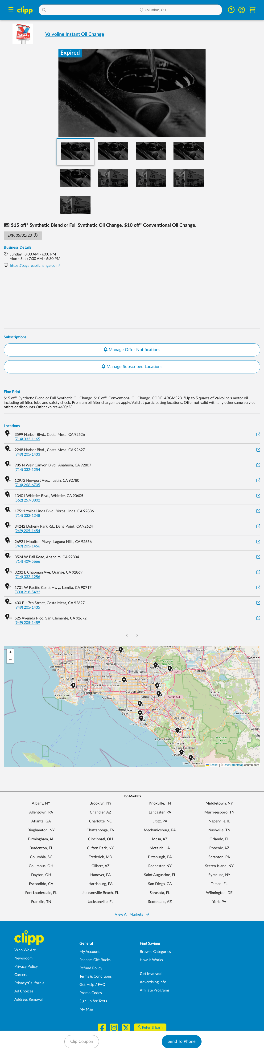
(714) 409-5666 (27, 561)
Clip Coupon (81, 1042)
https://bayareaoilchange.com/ (35, 265)
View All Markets (132, 914)
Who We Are (25, 950)
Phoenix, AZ (219, 848)
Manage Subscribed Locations (132, 366)
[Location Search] (179, 10)
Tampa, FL (219, 884)
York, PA (219, 902)
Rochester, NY (160, 866)
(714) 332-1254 (27, 470)
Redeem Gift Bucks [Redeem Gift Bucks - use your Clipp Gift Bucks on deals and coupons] (95, 960)
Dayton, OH (41, 875)
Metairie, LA (160, 848)
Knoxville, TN (160, 803)
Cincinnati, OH (100, 839)
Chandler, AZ (100, 812)
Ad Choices (23, 991)
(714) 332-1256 (27, 577)
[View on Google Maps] (258, 435)
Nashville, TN (219, 830)
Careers (20, 975)
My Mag (86, 1009)
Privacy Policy (26, 966)
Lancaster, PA (160, 812)
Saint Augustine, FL (160, 875)
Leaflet (212, 765)
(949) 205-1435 (27, 607)
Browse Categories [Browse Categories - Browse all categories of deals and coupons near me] (155, 952)
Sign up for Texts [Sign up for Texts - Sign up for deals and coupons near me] (93, 1001)
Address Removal (28, 999)
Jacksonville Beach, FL (100, 893)
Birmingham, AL (41, 839)
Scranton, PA (219, 857)
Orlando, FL (219, 839)
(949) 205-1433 (27, 454)
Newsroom (23, 958)
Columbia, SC (41, 857)
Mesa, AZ (160, 839)
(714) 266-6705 (27, 485)
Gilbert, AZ (100, 866)
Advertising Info (153, 982)
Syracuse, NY (219, 875)
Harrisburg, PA (100, 884)
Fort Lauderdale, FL (41, 893)
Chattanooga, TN (101, 830)
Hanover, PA (100, 875)
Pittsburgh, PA (160, 857)
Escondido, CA (41, 884)
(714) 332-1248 (27, 516)
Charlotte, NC (100, 821)
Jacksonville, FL (100, 902)
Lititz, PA (160, 821)
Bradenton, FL (41, 848)
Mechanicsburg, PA (160, 830)
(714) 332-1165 (27, 439)
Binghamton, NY (41, 830)
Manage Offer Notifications (132, 349)
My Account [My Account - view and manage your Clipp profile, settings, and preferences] (89, 952)
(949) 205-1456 (27, 546)
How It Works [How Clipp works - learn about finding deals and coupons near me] (151, 960)
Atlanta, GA (41, 821)
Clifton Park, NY (100, 848)
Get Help (86, 985)
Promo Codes (90, 993)
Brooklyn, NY (100, 803)
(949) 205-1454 (27, 531)
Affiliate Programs (154, 990)
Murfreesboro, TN (219, 812)
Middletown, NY (219, 803)
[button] (87, 9)
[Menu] (10, 10)
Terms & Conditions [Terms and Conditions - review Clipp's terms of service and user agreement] (95, 976)
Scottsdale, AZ (160, 902)
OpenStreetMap (233, 765)
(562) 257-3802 (27, 500)
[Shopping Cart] (252, 10)
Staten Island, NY (219, 866)
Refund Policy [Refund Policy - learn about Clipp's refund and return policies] (90, 968)
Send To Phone (182, 1042)
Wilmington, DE (219, 893)
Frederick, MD (100, 857)
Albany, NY (41, 803)
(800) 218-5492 (27, 592)
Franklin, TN (41, 902)
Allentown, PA (41, 812)
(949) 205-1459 (27, 623)
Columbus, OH (41, 866)
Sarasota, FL (160, 893)
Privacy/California (29, 983)
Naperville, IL (219, 821)
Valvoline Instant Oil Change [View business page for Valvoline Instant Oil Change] (74, 34)
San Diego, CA (160, 884)
